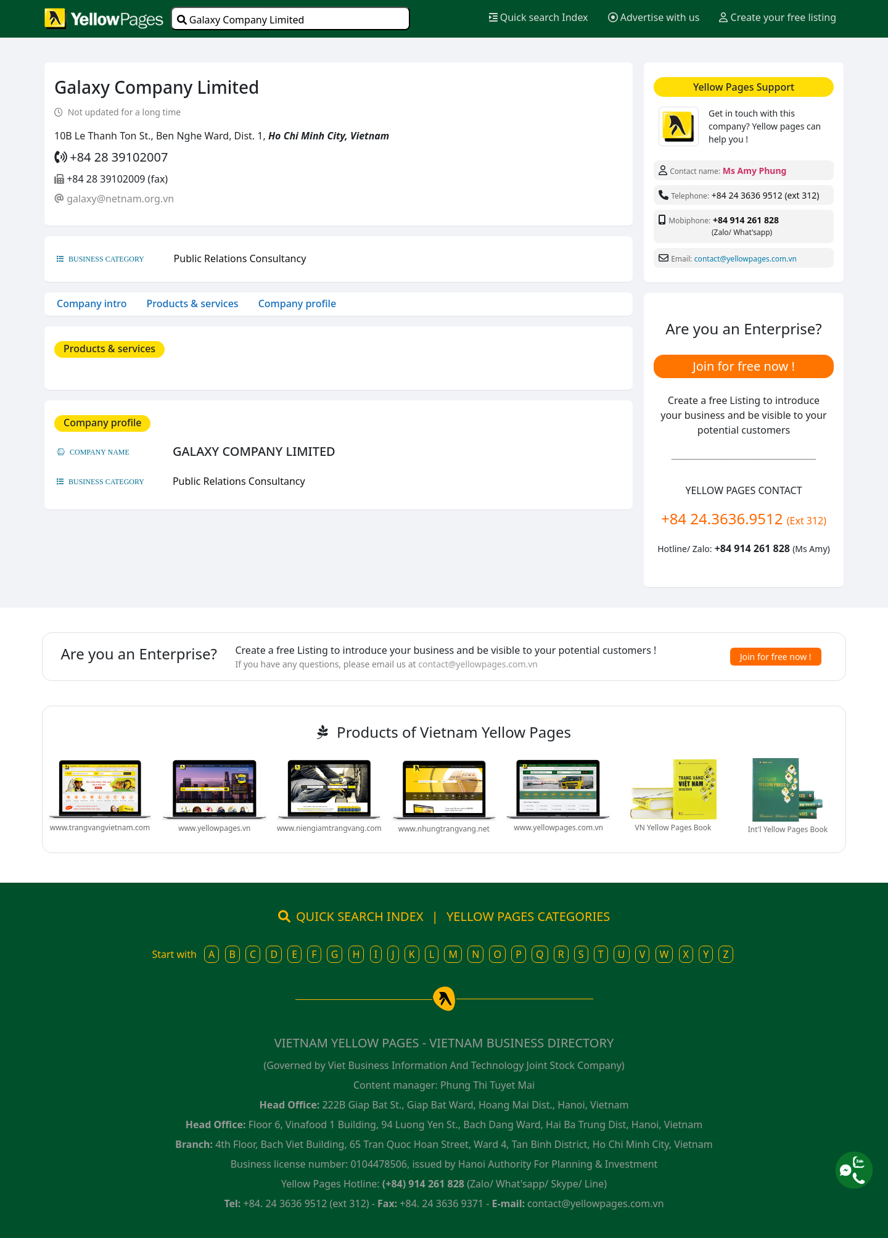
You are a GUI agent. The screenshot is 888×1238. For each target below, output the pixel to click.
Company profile (297, 303)
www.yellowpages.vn (214, 828)
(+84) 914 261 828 (423, 1184)
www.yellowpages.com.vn (558, 827)
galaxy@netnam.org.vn (120, 198)
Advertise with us (654, 17)
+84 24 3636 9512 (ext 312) (766, 195)
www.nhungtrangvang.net (444, 828)
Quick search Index (538, 17)
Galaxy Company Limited (241, 20)
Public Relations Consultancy (240, 258)
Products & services (193, 303)
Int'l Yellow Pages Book (788, 829)
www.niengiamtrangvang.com (329, 828)
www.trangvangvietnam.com (100, 827)
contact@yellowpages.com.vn (745, 259)
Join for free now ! (744, 366)
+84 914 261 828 (746, 220)
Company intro (92, 303)
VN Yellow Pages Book (673, 827)
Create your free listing (777, 17)
